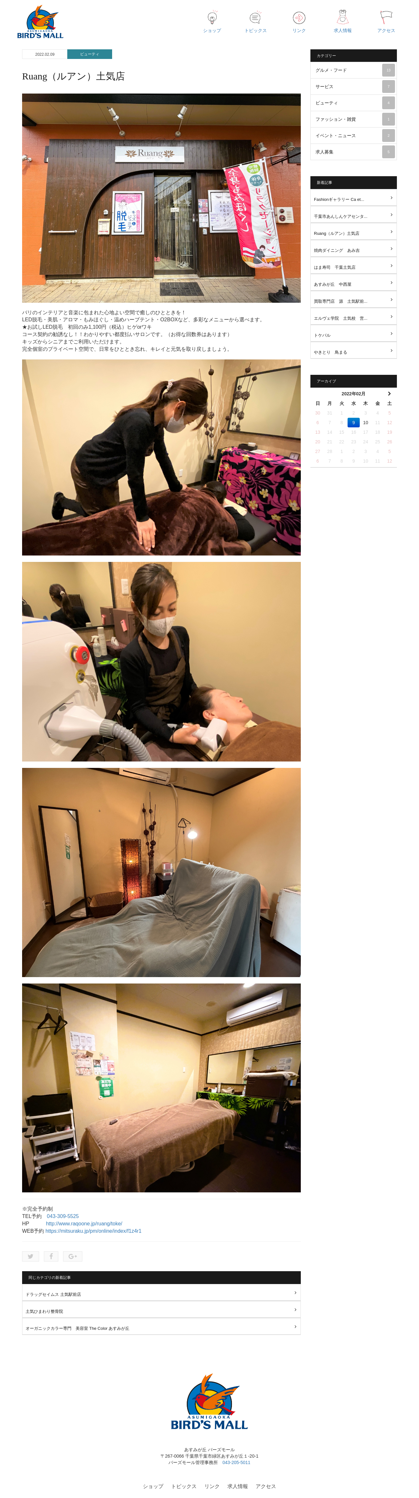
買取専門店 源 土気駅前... (340, 301)
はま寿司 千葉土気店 (335, 267)
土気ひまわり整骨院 (44, 1311)
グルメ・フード (355, 70)
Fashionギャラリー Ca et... (339, 199)
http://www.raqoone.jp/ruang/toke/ (84, 1223)
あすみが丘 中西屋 (332, 284)
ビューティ (89, 54)
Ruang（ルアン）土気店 (336, 233)
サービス (355, 86)
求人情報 (237, 1486)
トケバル (322, 335)
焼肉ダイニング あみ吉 (337, 250)
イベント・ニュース (355, 135)
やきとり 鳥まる (330, 352)
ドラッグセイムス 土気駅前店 (53, 1294)
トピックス (184, 1486)
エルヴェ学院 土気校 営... (340, 318)
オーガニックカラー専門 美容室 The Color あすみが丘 (77, 1328)
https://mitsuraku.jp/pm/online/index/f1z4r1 (93, 1231)
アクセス (266, 1486)
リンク (212, 1486)
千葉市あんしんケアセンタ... (340, 216)
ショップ (153, 1486)
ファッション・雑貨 (355, 119)
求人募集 (355, 151)
